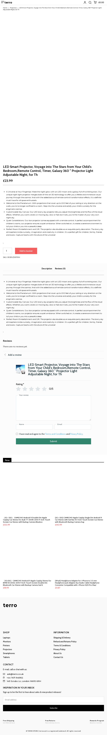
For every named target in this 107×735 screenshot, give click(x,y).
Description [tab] (47, 268)
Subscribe (53, 708)
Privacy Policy (76, 434)
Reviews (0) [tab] (60, 268)
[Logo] (9, 721)
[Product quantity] (7, 251)
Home (5, 8)
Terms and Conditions (55, 434)
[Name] (34, 427)
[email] (53, 700)
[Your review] (53, 408)
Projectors (13, 8)
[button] (90, 2)
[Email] (72, 427)
